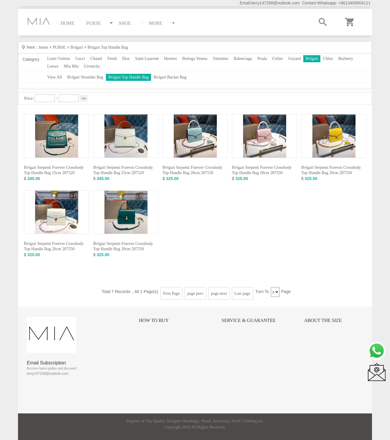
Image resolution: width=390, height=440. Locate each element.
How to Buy (153, 320)
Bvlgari (77, 47)
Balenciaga (243, 58)
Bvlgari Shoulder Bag (85, 77)
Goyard (294, 58)
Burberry (345, 58)
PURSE (59, 47)
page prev (195, 293)
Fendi (112, 58)
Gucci (80, 58)
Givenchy (92, 66)
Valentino (221, 58)
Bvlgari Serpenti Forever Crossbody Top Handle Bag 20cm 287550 (192, 170)
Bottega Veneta (194, 58)
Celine (277, 58)
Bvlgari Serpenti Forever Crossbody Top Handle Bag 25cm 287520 (54, 170)
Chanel (96, 58)
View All (54, 77)
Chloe (328, 58)
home (44, 47)
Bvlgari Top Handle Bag (108, 47)
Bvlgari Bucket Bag (170, 77)
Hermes (170, 58)
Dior (126, 58)
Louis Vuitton (58, 58)
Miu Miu (71, 66)
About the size (323, 320)
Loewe (52, 66)
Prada (262, 58)
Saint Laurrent (147, 58)
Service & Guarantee (249, 320)
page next (219, 293)
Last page (242, 293)
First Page (171, 293)
